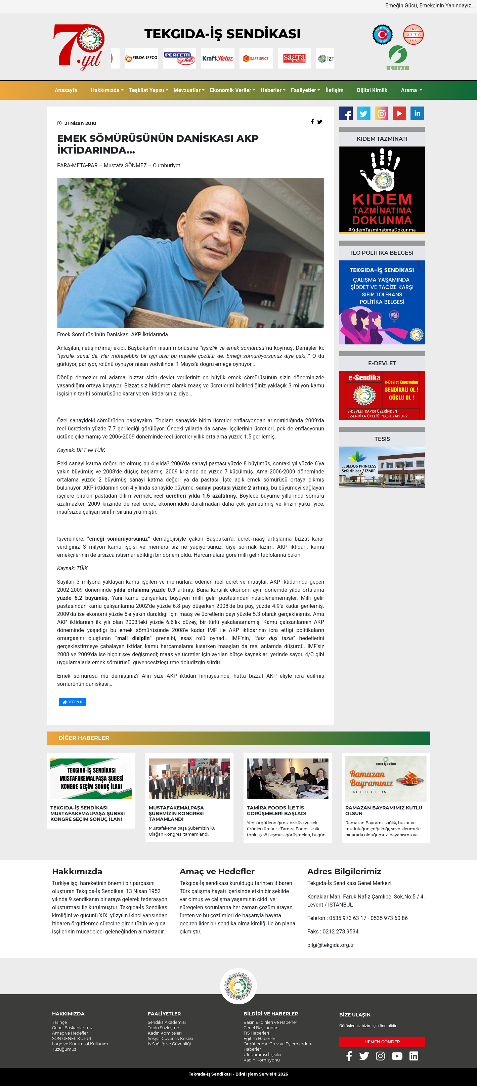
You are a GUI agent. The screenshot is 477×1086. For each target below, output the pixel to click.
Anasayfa (66, 90)
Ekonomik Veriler (230, 90)
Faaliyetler (303, 90)
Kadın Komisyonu (262, 1059)
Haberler (271, 90)
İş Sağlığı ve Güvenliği (169, 1043)
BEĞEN (72, 702)
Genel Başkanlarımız (72, 1027)
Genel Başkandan (261, 1027)
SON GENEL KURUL (72, 1038)
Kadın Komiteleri (165, 1033)
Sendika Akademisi (167, 1022)
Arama (409, 90)
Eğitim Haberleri (260, 1038)
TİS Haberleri (256, 1033)
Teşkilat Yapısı (146, 90)
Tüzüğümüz (64, 1049)
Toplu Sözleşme (163, 1027)
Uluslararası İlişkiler (263, 1054)
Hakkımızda (105, 90)
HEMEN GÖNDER (382, 1041)
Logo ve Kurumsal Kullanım (80, 1043)
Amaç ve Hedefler (70, 1033)
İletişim (335, 90)
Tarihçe (59, 1022)
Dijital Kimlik (372, 90)
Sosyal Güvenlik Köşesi (170, 1038)
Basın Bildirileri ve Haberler (270, 1022)
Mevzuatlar (187, 90)
